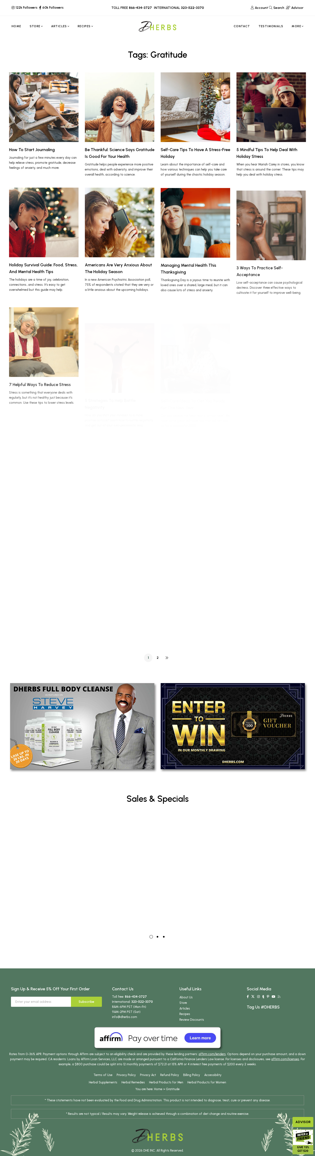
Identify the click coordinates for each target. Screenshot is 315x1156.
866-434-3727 (140, 8)
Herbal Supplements (103, 1093)
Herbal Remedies (133, 1093)
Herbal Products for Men (166, 1093)
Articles (184, 1019)
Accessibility (213, 1086)
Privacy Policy (126, 1086)
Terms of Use (102, 1086)
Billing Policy (191, 1086)
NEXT (167, 658)
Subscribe (86, 1012)
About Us (186, 1008)
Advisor (303, 1122)
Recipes (184, 1025)
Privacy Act (148, 1086)
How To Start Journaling (32, 149)
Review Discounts (191, 1030)
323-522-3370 (192, 8)
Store (183, 1014)
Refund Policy (169, 1086)
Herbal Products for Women (206, 1093)
